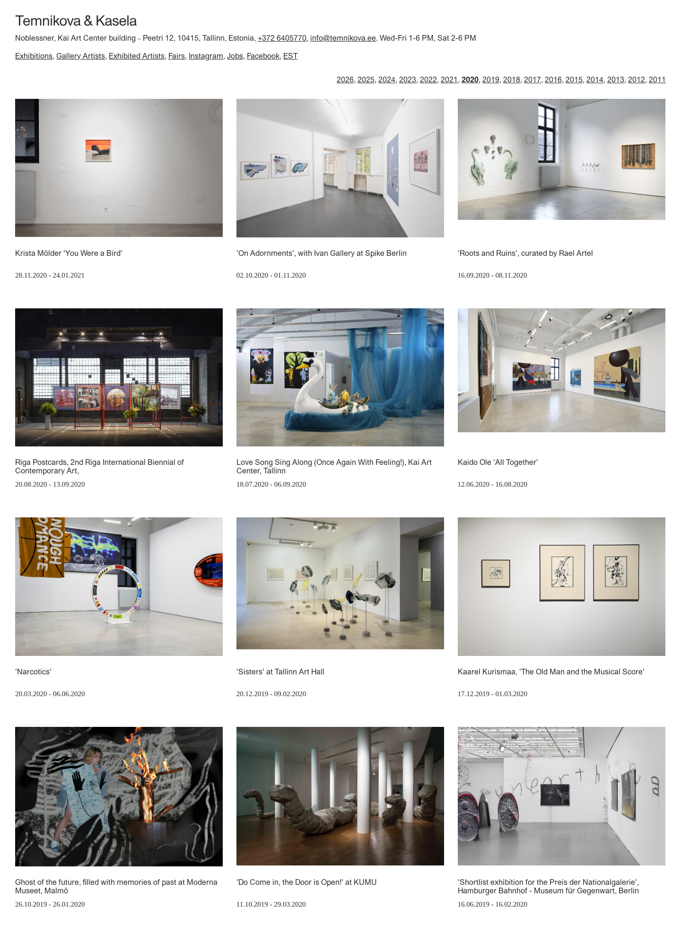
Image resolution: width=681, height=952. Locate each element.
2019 (490, 79)
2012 (636, 79)
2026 (345, 79)
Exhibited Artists (137, 56)
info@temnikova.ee (343, 38)
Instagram (206, 56)
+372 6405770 (282, 38)
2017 (532, 79)
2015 (574, 79)
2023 (407, 79)
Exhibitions (33, 56)
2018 (511, 79)
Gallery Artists (80, 56)
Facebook (263, 56)
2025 (366, 79)
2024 (386, 79)
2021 (449, 79)
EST (290, 56)
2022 (428, 79)
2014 (594, 79)
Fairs (176, 56)
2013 (615, 79)
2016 (553, 79)
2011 (657, 79)
